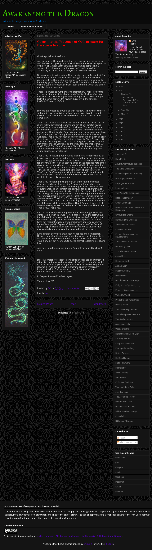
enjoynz (88, 544)
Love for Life (121, 154)
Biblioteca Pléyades (124, 421)
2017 (121, 127)
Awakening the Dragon (48, 13)
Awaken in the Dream (125, 224)
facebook (119, 477)
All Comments (124, 442)
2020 (121, 90)
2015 (121, 135)
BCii (134, 41)
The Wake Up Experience (127, 193)
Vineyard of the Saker (125, 387)
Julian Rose (120, 256)
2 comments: (73, 288)
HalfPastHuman (122, 358)
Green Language (123, 203)
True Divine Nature (124, 319)
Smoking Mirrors (122, 338)
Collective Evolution (124, 382)
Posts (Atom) (78, 312)
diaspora (119, 467)
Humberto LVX (122, 261)
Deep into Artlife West (125, 343)
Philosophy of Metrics (125, 178)
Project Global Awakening (127, 300)
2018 (121, 123)
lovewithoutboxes (123, 229)
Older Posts (98, 303)
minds (118, 472)
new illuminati (121, 392)
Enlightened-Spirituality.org (127, 285)
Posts (121, 438)
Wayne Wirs (120, 275)
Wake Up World (122, 295)
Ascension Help (122, 324)
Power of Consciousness (126, 290)
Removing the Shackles (126, 220)
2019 (121, 119)
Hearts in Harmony (124, 198)
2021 (121, 86)
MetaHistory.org (122, 363)
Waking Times (121, 304)
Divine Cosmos (122, 353)
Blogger (109, 544)
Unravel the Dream (124, 215)
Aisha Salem (121, 266)
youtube (119, 491)
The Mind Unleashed (124, 169)
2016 (121, 131)
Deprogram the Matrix (125, 183)
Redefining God (122, 246)
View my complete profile (126, 57)
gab (117, 462)
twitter (118, 487)
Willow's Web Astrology (126, 411)
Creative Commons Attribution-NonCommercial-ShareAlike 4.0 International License (78, 536)
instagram (119, 482)
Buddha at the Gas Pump (127, 280)
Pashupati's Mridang (124, 348)
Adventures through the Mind (128, 164)
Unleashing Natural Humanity (128, 173)
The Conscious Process (126, 241)
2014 (121, 139)
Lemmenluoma (122, 188)
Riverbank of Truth (123, 401)
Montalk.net (120, 368)
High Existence (122, 159)
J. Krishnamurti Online (125, 251)
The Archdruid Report (125, 397)
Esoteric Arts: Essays (125, 406)
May (123, 114)
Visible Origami (122, 329)
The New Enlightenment (126, 309)
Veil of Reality (121, 372)
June (123, 110)
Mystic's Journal (122, 271)
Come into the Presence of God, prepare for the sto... (130, 101)
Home (11, 26)
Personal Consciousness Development (126, 235)
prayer (48, 293)
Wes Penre (120, 377)
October (125, 94)
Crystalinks (120, 416)
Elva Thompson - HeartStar (127, 314)
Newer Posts (45, 303)
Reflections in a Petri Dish (127, 334)
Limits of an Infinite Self (31, 26)
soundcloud (120, 457)
